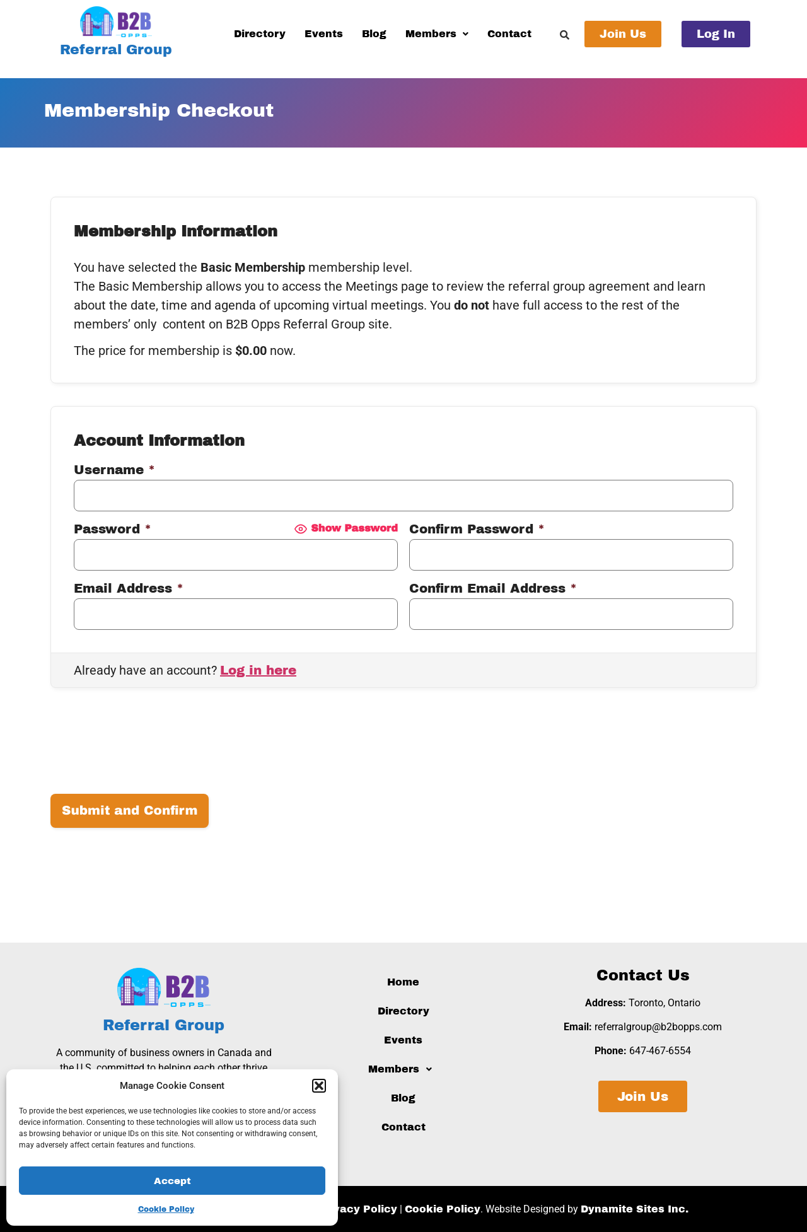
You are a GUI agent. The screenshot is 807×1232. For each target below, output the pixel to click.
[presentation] (146, 746)
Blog (374, 33)
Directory (260, 33)
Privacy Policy (357, 1209)
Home (403, 982)
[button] (319, 1085)
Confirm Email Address (493, 588)
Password (112, 529)
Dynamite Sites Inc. (634, 1209)
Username (114, 469)
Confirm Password (477, 529)
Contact (509, 33)
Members (436, 33)
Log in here (258, 670)
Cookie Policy (166, 1209)
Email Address (128, 588)
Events (324, 33)
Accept (172, 1181)
